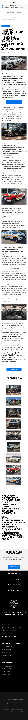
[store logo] (14, 2)
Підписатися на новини (14, 12)
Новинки (6, 26)
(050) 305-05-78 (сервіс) (9, 633)
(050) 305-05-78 (6, 655)
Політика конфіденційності (14, 699)
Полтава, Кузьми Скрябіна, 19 (11, 627)
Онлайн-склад (14, 369)
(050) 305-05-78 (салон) (9, 630)
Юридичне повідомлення (14, 703)
